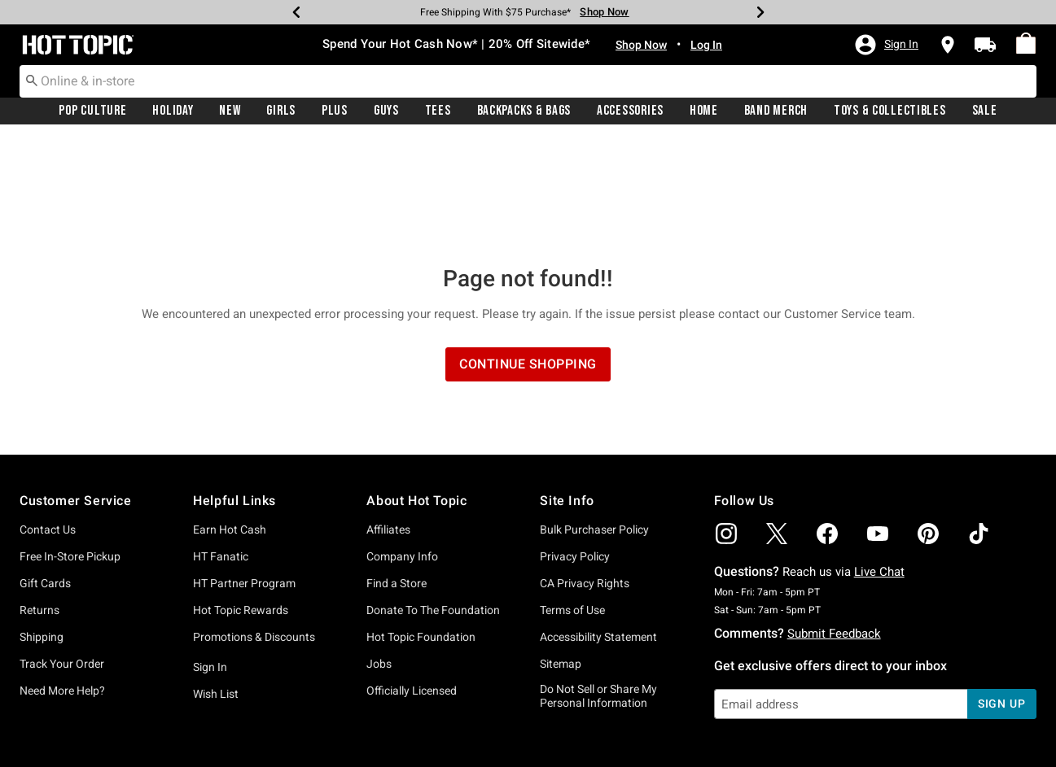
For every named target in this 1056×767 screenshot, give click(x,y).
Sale (984, 111)
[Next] (760, 12)
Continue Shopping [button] (528, 256)
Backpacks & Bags (524, 111)
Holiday (172, 111)
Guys (386, 111)
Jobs (379, 555)
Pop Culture (92, 111)
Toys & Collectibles (890, 111)
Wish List (216, 585)
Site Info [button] (567, 392)
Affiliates (388, 421)
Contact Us (48, 421)
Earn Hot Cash (229, 421)
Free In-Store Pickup (70, 448)
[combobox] (528, 81)
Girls (281, 111)
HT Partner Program (244, 475)
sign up (1002, 595)
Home (704, 111)
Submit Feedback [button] (834, 525)
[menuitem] (1025, 43)
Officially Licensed (411, 582)
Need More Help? (62, 582)
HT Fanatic (220, 448)
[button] (885, 45)
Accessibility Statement (598, 528)
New (229, 111)
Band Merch (776, 111)
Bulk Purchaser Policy (594, 421)
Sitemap (560, 555)
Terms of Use (572, 501)
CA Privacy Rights (584, 475)
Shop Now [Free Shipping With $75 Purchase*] (604, 12)
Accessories (630, 111)
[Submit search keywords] (32, 80)
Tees (438, 111)
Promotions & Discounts (254, 528)
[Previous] (296, 12)
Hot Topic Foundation (420, 528)
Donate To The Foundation (433, 501)
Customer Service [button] (76, 392)
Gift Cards (45, 475)
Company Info (402, 448)
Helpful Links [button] (234, 392)
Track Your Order (62, 555)
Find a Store (396, 475)
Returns (39, 501)
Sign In (210, 558)
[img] (726, 425)
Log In (706, 44)
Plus (335, 111)
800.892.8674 (707, 732)
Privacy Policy (575, 448)
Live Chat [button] (879, 463)
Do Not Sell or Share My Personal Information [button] (598, 587)
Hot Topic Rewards (240, 501)
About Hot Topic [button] (416, 392)
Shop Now (641, 44)
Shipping (42, 528)
